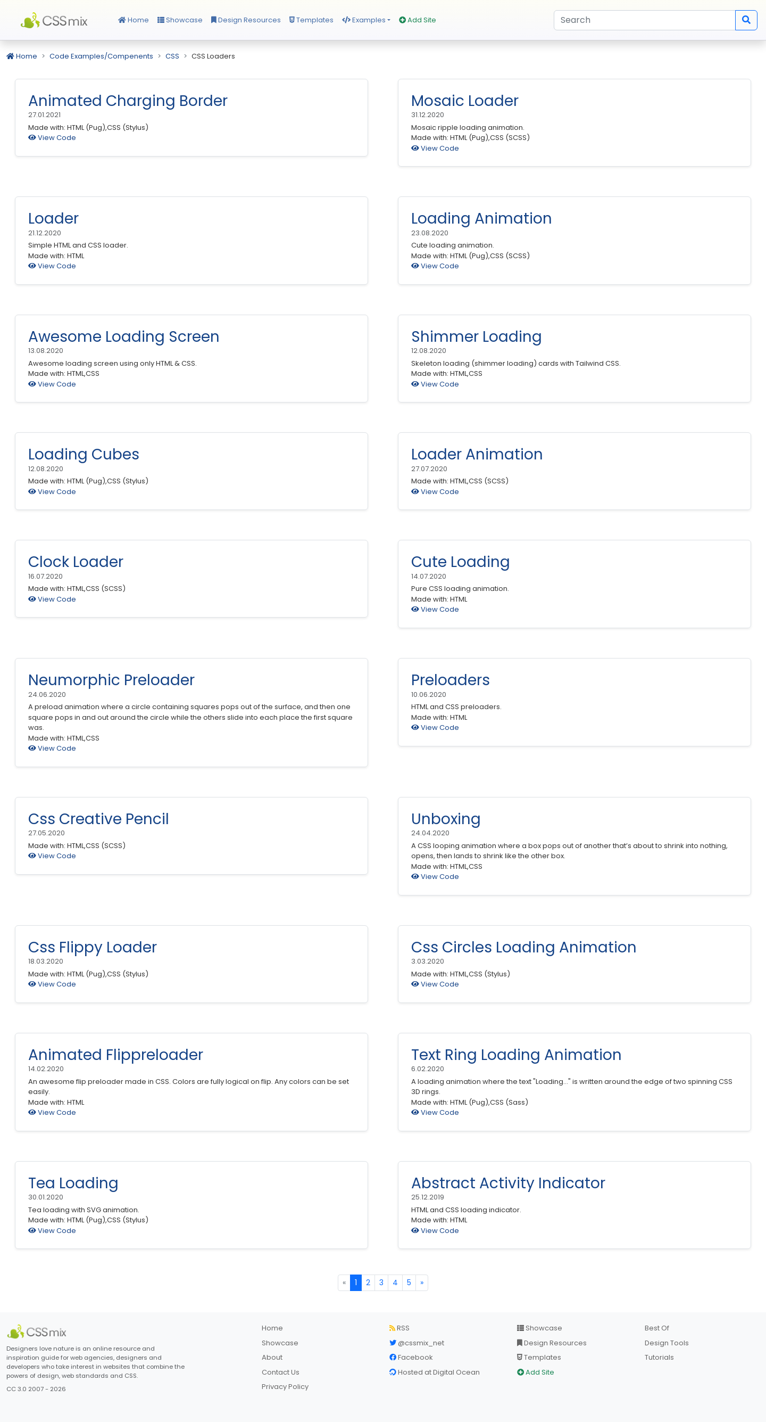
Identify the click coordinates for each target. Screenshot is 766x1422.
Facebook (411, 1357)
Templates (311, 20)
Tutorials (659, 1357)
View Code (52, 138)
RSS (399, 1328)
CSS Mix (55, 20)
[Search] (645, 20)
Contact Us (280, 1372)
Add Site (417, 20)
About (272, 1357)
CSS (172, 56)
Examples (364, 20)
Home (133, 20)
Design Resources (246, 20)
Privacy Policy (285, 1387)
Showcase (180, 20)
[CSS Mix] (38, 1331)
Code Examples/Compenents (101, 56)
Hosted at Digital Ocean (434, 1372)
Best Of (657, 1328)
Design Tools (667, 1343)
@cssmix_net (416, 1343)
